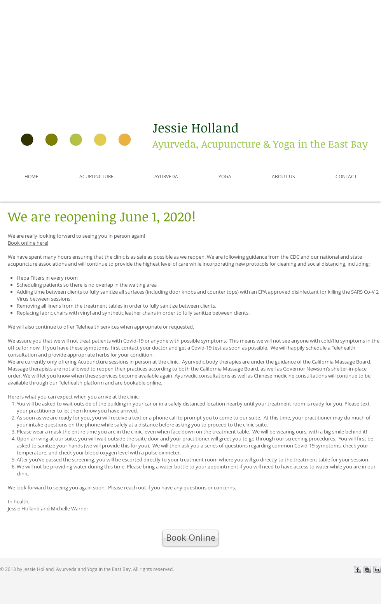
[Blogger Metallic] (367, 569)
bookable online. (143, 382)
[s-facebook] (357, 569)
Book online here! (28, 242)
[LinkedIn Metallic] (377, 569)
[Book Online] (190, 538)
